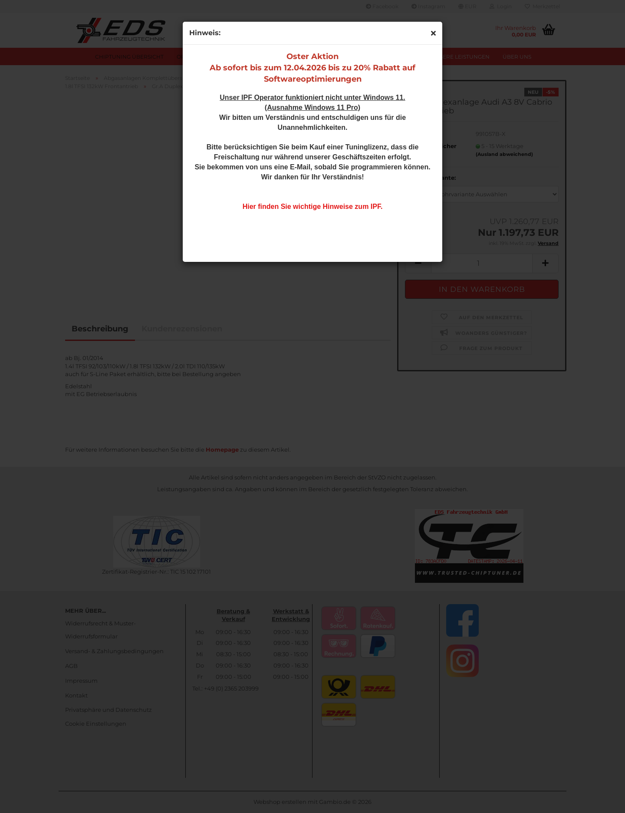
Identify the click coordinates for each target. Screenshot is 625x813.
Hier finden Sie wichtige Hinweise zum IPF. (313, 206)
